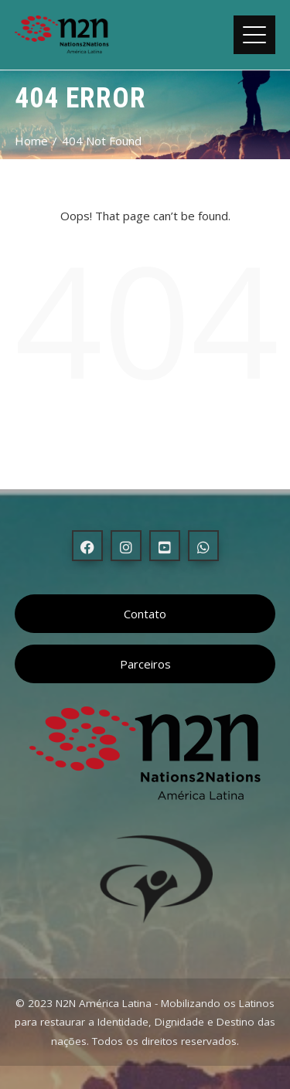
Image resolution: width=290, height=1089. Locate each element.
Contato (145, 613)
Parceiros (145, 664)
